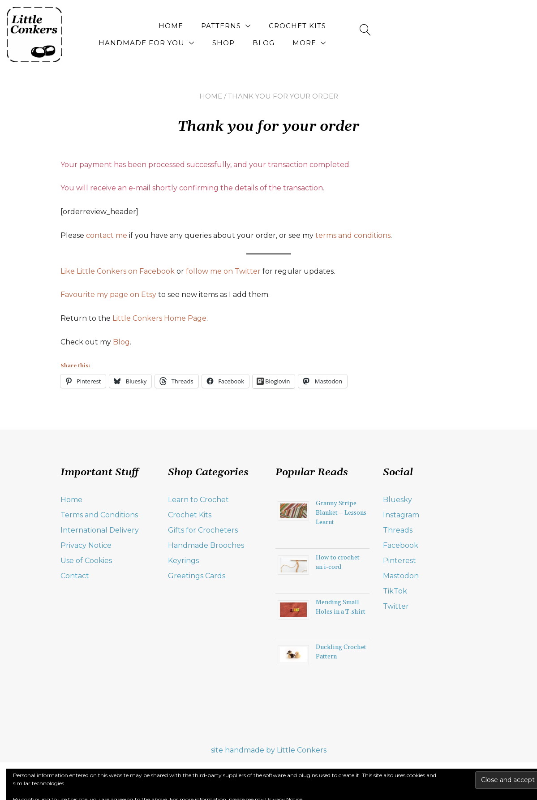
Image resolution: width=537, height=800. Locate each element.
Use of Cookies (86, 560)
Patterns (176, 26)
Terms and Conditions (99, 515)
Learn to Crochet (198, 499)
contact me (106, 235)
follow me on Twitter (223, 271)
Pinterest (399, 560)
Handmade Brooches (206, 545)
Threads (397, 530)
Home (125, 26)
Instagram (401, 515)
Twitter (396, 606)
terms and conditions (353, 235)
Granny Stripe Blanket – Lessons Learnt (341, 512)
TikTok (395, 591)
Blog (464, 26)
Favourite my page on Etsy (108, 294)
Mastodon (401, 576)
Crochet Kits (252, 26)
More (453, 43)
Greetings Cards (196, 576)
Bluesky (397, 499)
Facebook (400, 545)
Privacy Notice (86, 545)
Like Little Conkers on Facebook (117, 271)
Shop (423, 26)
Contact (74, 576)
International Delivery (99, 530)
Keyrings (183, 560)
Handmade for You (342, 26)
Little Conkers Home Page (159, 318)
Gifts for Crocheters (203, 530)
